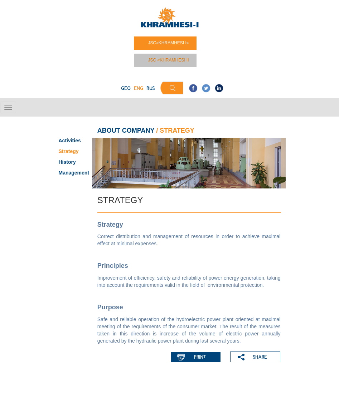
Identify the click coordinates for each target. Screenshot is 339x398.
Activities (70, 140)
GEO (126, 89)
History (67, 162)
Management (74, 173)
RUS (150, 89)
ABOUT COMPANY (125, 130)
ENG (138, 89)
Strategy (69, 151)
